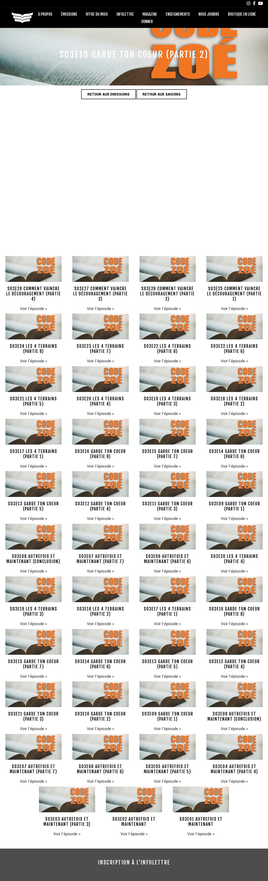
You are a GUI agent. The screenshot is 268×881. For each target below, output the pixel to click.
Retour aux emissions (108, 94)
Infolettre (125, 14)
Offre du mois (97, 14)
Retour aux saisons (162, 94)
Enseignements (178, 14)
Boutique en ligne (242, 14)
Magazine (150, 14)
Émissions (69, 14)
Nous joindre (208, 14)
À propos (45, 14)
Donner (147, 21)
